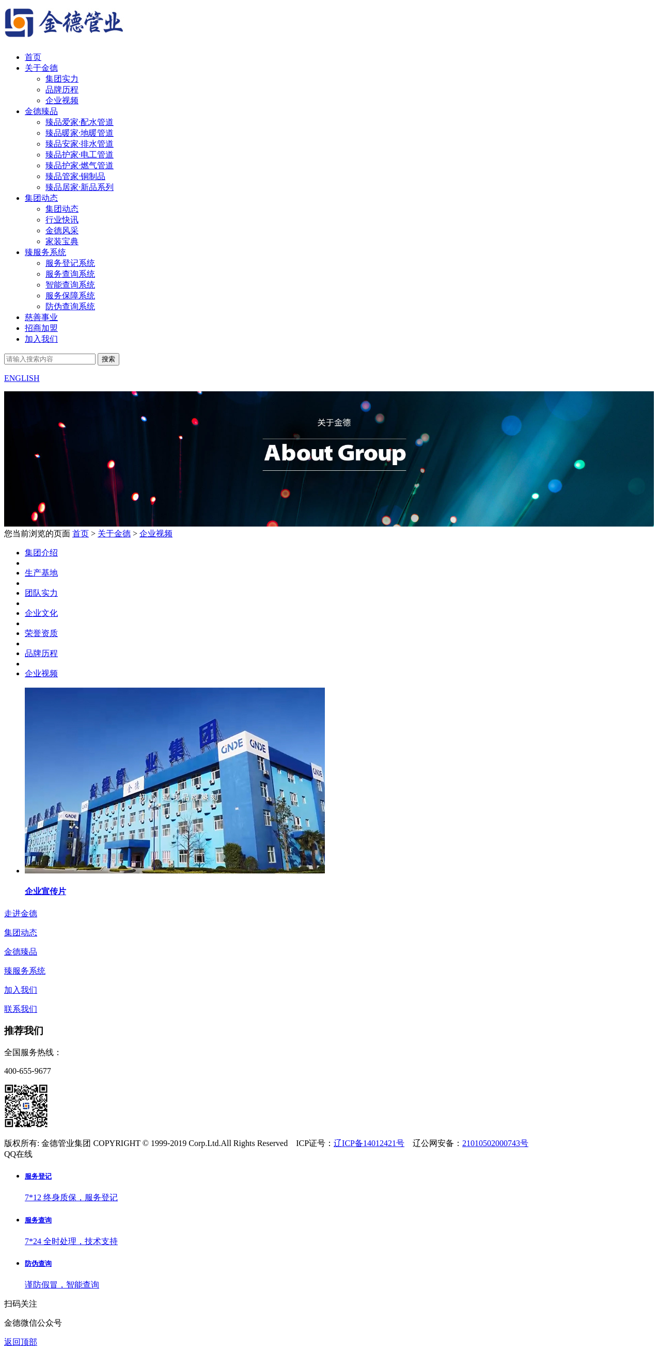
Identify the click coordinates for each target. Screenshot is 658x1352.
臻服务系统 (45, 252)
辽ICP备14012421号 (369, 1143)
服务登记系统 (70, 263)
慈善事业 (41, 317)
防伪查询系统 (70, 306)
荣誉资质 (41, 657)
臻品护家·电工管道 (79, 154)
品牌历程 (62, 89)
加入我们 (41, 339)
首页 (33, 57)
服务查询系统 (70, 273)
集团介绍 (41, 576)
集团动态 (41, 198)
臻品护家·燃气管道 (79, 165)
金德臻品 (41, 111)
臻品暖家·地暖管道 (79, 133)
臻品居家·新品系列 (79, 187)
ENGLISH (21, 378)
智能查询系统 (70, 284)
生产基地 (41, 596)
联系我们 (20, 1009)
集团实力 (62, 78)
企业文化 (41, 636)
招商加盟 (41, 328)
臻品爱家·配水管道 (79, 122)
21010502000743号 (495, 1143)
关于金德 (41, 67)
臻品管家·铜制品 (75, 176)
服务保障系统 (70, 295)
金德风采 (62, 230)
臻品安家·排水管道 (79, 143)
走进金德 (20, 913)
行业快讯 (62, 219)
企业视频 (62, 100)
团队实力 (41, 616)
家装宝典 (62, 241)
